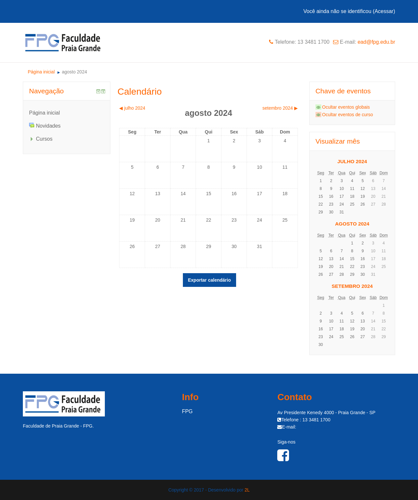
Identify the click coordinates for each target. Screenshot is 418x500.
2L (247, 489)
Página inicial (44, 113)
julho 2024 (352, 161)
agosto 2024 (74, 71)
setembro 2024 (352, 286)
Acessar (384, 11)
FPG (187, 411)
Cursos (44, 139)
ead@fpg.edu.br (376, 42)
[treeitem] (66, 113)
